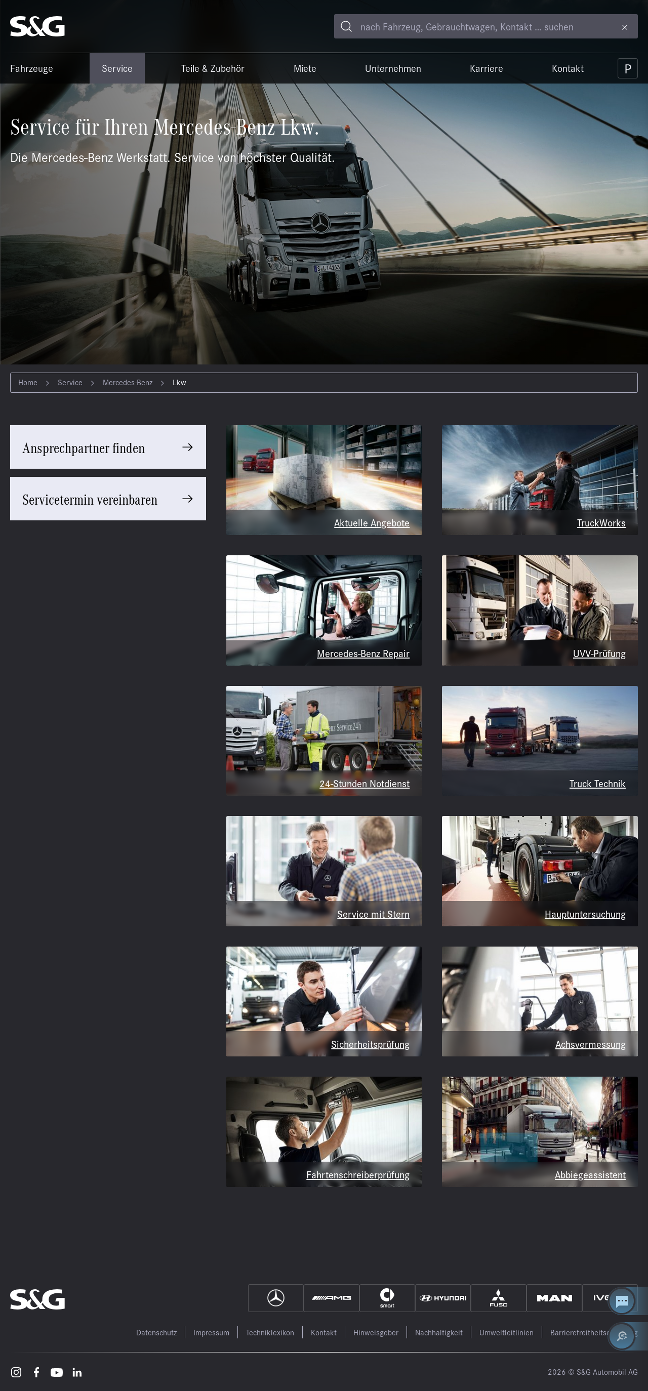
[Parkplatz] (628, 68)
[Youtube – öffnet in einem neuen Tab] (57, 1372)
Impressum (211, 1332)
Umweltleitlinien (506, 1332)
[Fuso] (498, 1298)
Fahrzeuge (31, 67)
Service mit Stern (373, 913)
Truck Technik (598, 783)
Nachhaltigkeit (439, 1332)
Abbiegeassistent (590, 1174)
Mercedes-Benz (127, 382)
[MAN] (554, 1298)
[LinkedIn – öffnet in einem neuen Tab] (77, 1372)
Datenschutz (156, 1332)
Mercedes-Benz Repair (363, 653)
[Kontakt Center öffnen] (628, 1301)
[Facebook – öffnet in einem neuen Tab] (36, 1372)
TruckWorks (601, 522)
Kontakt (568, 67)
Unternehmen (393, 67)
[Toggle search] (346, 26)
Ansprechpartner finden (83, 447)
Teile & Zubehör (213, 67)
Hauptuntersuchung (585, 913)
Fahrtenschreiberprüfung (358, 1174)
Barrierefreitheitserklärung (594, 1332)
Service (117, 67)
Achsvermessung (590, 1043)
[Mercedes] (276, 1298)
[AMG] (331, 1298)
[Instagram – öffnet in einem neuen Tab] (16, 1372)
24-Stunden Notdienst (364, 783)
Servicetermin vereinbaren (89, 498)
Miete (305, 67)
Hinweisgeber (375, 1332)
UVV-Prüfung (599, 653)
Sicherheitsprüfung (370, 1043)
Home (27, 382)
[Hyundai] (443, 1298)
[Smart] (387, 1298)
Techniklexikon (270, 1332)
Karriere (486, 67)
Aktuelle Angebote (372, 522)
